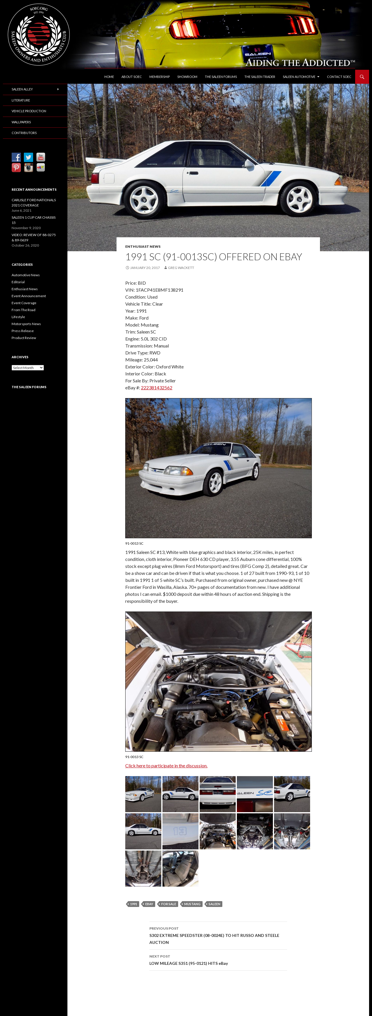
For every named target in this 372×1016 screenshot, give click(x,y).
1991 (133, 904)
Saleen (214, 904)
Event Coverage (24, 303)
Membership (159, 77)
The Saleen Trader (259, 77)
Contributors (24, 133)
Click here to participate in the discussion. (166, 765)
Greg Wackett (181, 267)
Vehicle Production (29, 111)
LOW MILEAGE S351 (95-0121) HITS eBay (218, 959)
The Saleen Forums (221, 77)
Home (109, 77)
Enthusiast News (142, 246)
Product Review (24, 338)
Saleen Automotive (299, 77)
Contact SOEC (339, 77)
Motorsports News (26, 324)
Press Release (23, 331)
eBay (149, 904)
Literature (21, 100)
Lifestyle (18, 317)
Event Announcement (29, 296)
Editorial (18, 282)
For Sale (168, 904)
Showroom (187, 77)
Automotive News (26, 275)
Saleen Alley (22, 89)
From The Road (23, 310)
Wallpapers (21, 122)
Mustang (192, 904)
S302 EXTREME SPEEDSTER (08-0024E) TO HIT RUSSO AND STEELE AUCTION (218, 935)
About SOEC (131, 77)
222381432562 (156, 387)
